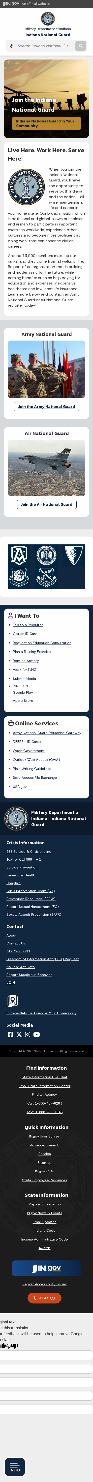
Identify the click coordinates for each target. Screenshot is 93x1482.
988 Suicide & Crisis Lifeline (28, 851)
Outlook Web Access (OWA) (36, 759)
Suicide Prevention (21, 867)
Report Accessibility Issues (45, 1284)
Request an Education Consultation (42, 643)
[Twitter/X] (19, 1034)
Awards (45, 1248)
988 (29, 859)
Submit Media (24, 678)
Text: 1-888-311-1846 (44, 1112)
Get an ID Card (25, 633)
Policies (44, 1154)
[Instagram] (27, 1034)
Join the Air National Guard (46, 504)
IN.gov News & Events (44, 1213)
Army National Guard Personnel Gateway (47, 733)
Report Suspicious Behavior (29, 975)
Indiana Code (45, 1230)
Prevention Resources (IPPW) (31, 899)
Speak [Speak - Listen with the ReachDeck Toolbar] (43, 1298)
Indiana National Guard (48, 32)
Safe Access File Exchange (35, 777)
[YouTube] (36, 1034)
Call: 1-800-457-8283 (44, 1103)
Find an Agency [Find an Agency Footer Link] (44, 1094)
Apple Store (23, 700)
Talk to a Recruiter (28, 625)
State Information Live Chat (44, 1077)
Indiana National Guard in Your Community (45, 123)
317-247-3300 (18, 951)
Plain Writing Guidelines (32, 768)
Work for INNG (24, 669)
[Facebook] (10, 1034)
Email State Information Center (44, 1086)
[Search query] (45, 46)
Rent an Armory (26, 661)
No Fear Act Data (20, 967)
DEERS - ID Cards (27, 741)
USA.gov (20, 786)
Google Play (23, 692)
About (11, 935)
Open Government (29, 750)
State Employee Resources (44, 1180)
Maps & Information (45, 1204)
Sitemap (44, 1162)
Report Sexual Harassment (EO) (32, 906)
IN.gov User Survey (44, 1136)
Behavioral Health (20, 875)
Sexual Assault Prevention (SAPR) (33, 914)
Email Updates (45, 1222)
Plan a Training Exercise (32, 651)
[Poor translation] (12, 1346)
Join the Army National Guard (46, 406)
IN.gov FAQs (44, 1171)
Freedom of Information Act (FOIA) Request (42, 959)
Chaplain (13, 883)
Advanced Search (44, 1145)
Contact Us (15, 943)
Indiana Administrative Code (44, 1239)
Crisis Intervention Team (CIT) (30, 891)
